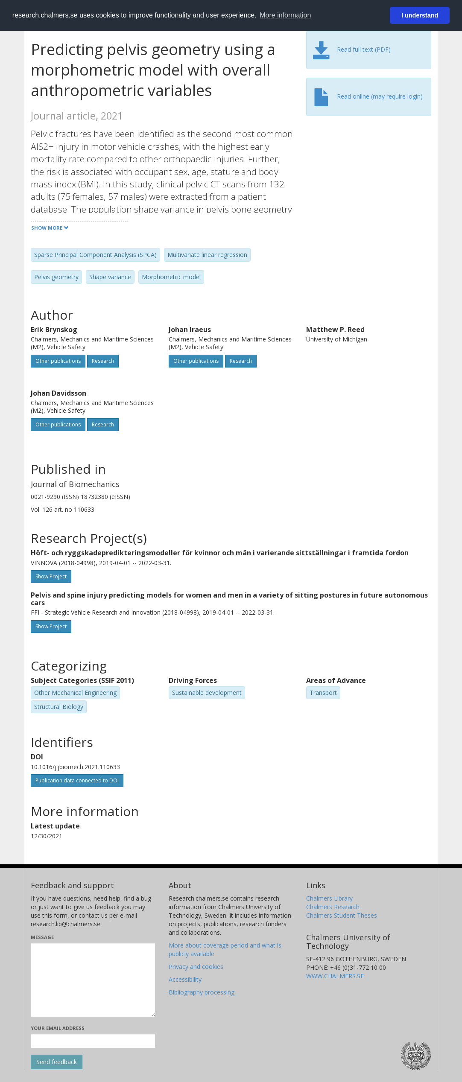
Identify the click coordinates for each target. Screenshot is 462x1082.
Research (103, 361)
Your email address (58, 1028)
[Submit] (56, 1062)
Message (42, 937)
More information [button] (285, 15)
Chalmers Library (329, 898)
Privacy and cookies (196, 966)
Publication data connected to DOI (77, 780)
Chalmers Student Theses (341, 915)
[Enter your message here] (93, 980)
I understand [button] (419, 15)
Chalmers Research (333, 907)
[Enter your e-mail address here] (93, 1041)
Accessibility (185, 979)
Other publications (58, 361)
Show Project (51, 576)
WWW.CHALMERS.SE (335, 976)
